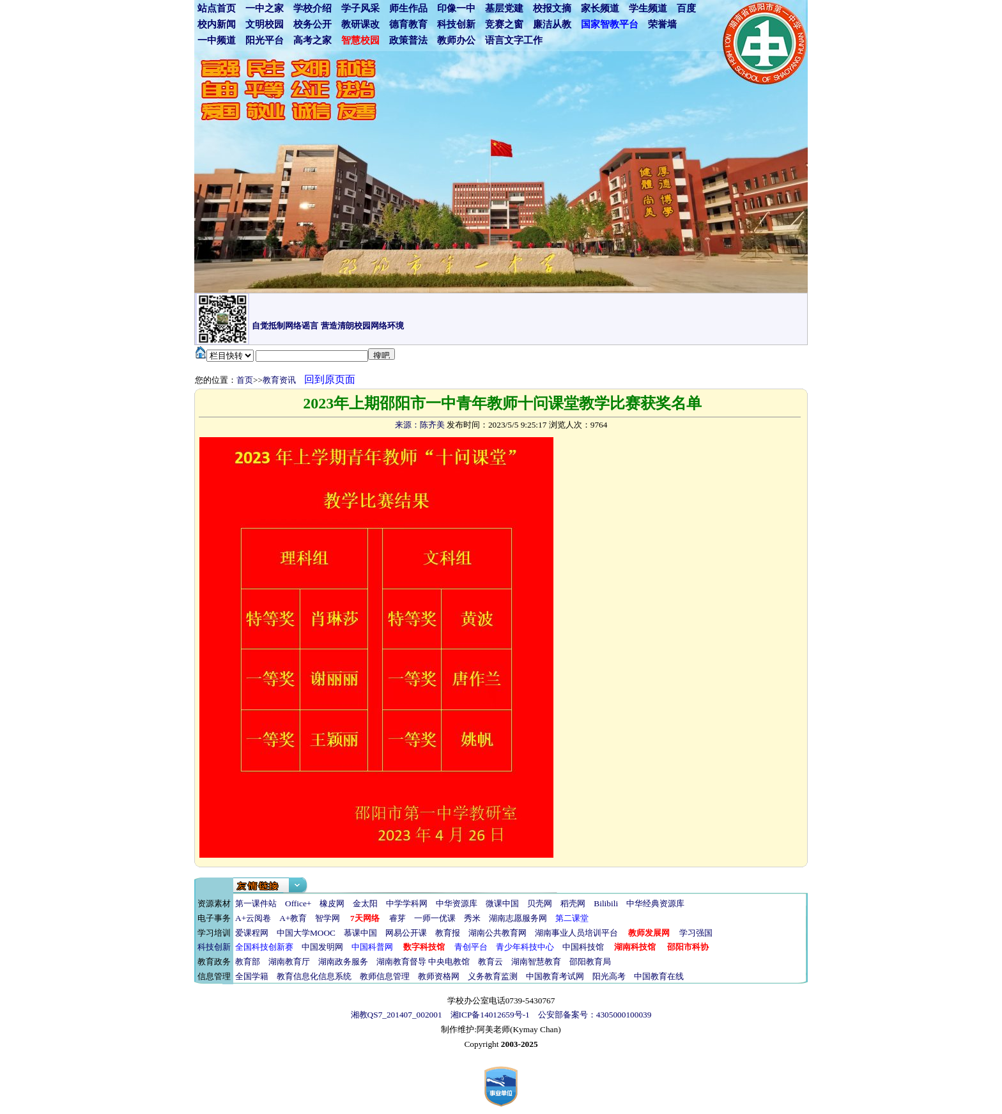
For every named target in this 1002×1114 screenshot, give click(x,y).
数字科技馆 (424, 947)
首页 (244, 380)
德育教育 (408, 24)
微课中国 (502, 903)
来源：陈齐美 (420, 424)
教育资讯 (279, 380)
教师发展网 (649, 933)
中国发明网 (322, 947)
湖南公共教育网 (497, 933)
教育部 (247, 961)
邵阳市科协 (688, 947)
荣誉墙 (662, 24)
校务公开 (312, 24)
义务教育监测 (493, 976)
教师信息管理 (385, 976)
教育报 (447, 933)
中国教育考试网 (555, 976)
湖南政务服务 (343, 961)
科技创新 (456, 24)
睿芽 (397, 918)
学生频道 (648, 8)
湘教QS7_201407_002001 (396, 1014)
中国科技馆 (583, 947)
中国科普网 (372, 947)
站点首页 (216, 8)
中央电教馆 (449, 961)
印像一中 (456, 8)
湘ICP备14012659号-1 (490, 1014)
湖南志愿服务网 (518, 918)
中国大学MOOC (306, 933)
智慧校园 (360, 40)
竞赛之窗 (504, 24)
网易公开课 (406, 933)
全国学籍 (251, 976)
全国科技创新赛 (264, 947)
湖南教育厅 (289, 961)
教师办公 (456, 40)
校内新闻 (216, 24)
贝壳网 (539, 903)
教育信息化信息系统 (314, 976)
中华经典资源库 (655, 903)
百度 (686, 8)
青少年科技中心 (525, 947)
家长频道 (600, 8)
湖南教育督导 (401, 961)
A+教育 (293, 918)
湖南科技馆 (635, 947)
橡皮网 (332, 903)
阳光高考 (609, 976)
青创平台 (471, 947)
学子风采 (360, 8)
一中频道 (216, 40)
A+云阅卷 (253, 918)
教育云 (490, 961)
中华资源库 (456, 903)
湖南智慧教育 (536, 961)
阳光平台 (264, 40)
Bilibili (606, 903)
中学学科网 (407, 903)
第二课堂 (572, 918)
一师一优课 (435, 918)
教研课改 (360, 24)
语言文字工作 (514, 40)
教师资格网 (438, 976)
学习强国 (696, 933)
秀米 (472, 918)
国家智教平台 (609, 24)
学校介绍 (312, 8)
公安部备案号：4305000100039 (595, 1014)
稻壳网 (572, 903)
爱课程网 (251, 933)
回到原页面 (329, 379)
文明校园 (264, 24)
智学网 (327, 918)
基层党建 (504, 8)
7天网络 (365, 918)
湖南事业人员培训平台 (576, 933)
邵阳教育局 (590, 961)
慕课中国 (360, 933)
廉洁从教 (552, 24)
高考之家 (312, 40)
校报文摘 (552, 8)
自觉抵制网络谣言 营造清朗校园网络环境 (327, 325)
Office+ (298, 903)
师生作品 (408, 8)
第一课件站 (256, 903)
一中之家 (264, 8)
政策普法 (408, 40)
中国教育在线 (659, 976)
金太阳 (365, 903)
